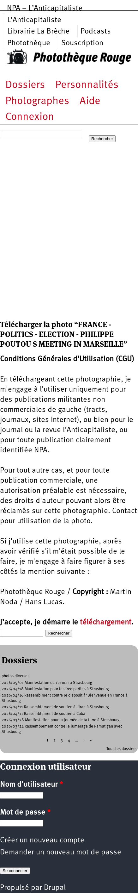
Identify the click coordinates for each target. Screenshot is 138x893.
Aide (90, 101)
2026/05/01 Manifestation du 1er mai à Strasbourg (47, 683)
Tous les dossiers (121, 749)
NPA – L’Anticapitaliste (44, 8)
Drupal (55, 888)
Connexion (29, 117)
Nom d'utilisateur (31, 785)
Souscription (82, 43)
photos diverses (15, 676)
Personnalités (86, 85)
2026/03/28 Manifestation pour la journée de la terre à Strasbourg (61, 720)
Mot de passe (25, 812)
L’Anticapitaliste (34, 20)
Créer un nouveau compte (42, 840)
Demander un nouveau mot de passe (60, 852)
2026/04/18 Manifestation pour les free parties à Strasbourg (55, 689)
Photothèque (28, 43)
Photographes (37, 101)
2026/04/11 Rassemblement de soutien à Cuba (43, 714)
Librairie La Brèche (38, 31)
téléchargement (105, 622)
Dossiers (25, 85)
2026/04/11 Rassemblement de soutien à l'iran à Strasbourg (55, 707)
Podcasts (96, 31)
